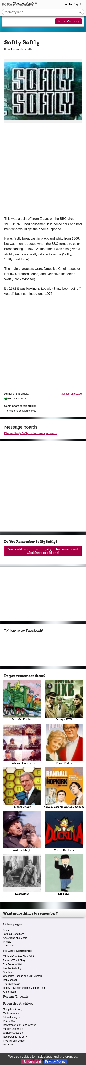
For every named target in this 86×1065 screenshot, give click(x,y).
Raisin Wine (9, 1021)
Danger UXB (64, 700)
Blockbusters (22, 787)
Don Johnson (10, 980)
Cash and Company (22, 744)
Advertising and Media (15, 937)
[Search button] (80, 12)
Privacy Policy (55, 1061)
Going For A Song (12, 1009)
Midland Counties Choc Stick (18, 956)
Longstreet (22, 874)
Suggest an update (71, 393)
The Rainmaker (11, 983)
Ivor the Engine (22, 700)
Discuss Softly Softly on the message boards (30, 433)
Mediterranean (11, 1013)
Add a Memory (68, 21)
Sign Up (79, 4)
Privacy (7, 941)
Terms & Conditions (13, 934)
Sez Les (7, 972)
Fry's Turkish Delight (14, 1040)
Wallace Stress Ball (13, 1032)
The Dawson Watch (13, 964)
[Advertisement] (43, 171)
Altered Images (11, 1017)
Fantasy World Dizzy (14, 960)
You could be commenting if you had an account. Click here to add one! (43, 551)
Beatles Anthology (13, 968)
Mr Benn (64, 874)
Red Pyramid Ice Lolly (15, 1036)
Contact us (9, 945)
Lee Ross (8, 1044)
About (6, 930)
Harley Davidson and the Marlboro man (24, 987)
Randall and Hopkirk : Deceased (64, 787)
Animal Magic (22, 831)
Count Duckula (64, 831)
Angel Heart (9, 991)
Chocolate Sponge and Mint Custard (22, 976)
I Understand (31, 1061)
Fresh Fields (64, 744)
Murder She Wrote (13, 1028)
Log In (68, 4)
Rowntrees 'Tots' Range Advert (19, 1025)
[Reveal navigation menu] (8, 22)
